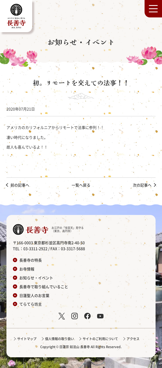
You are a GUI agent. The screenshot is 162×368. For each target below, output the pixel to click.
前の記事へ (19, 185)
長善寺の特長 (30, 260)
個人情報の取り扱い (59, 338)
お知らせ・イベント (36, 277)
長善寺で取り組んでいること (43, 286)
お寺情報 (26, 269)
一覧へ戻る (81, 185)
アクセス (133, 338)
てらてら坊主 (30, 304)
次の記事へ (142, 185)
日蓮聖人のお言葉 (34, 295)
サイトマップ (26, 338)
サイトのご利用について (100, 338)
